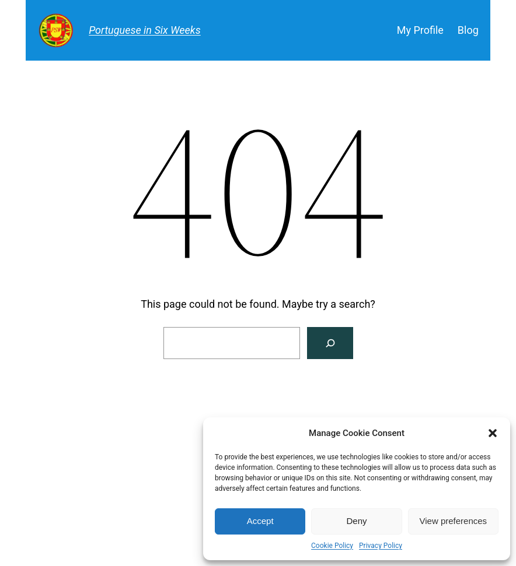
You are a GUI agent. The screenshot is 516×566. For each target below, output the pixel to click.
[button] (492, 433)
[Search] (330, 343)
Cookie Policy (332, 546)
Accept (260, 521)
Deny (356, 521)
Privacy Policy (380, 546)
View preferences (453, 521)
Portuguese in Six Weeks (145, 30)
